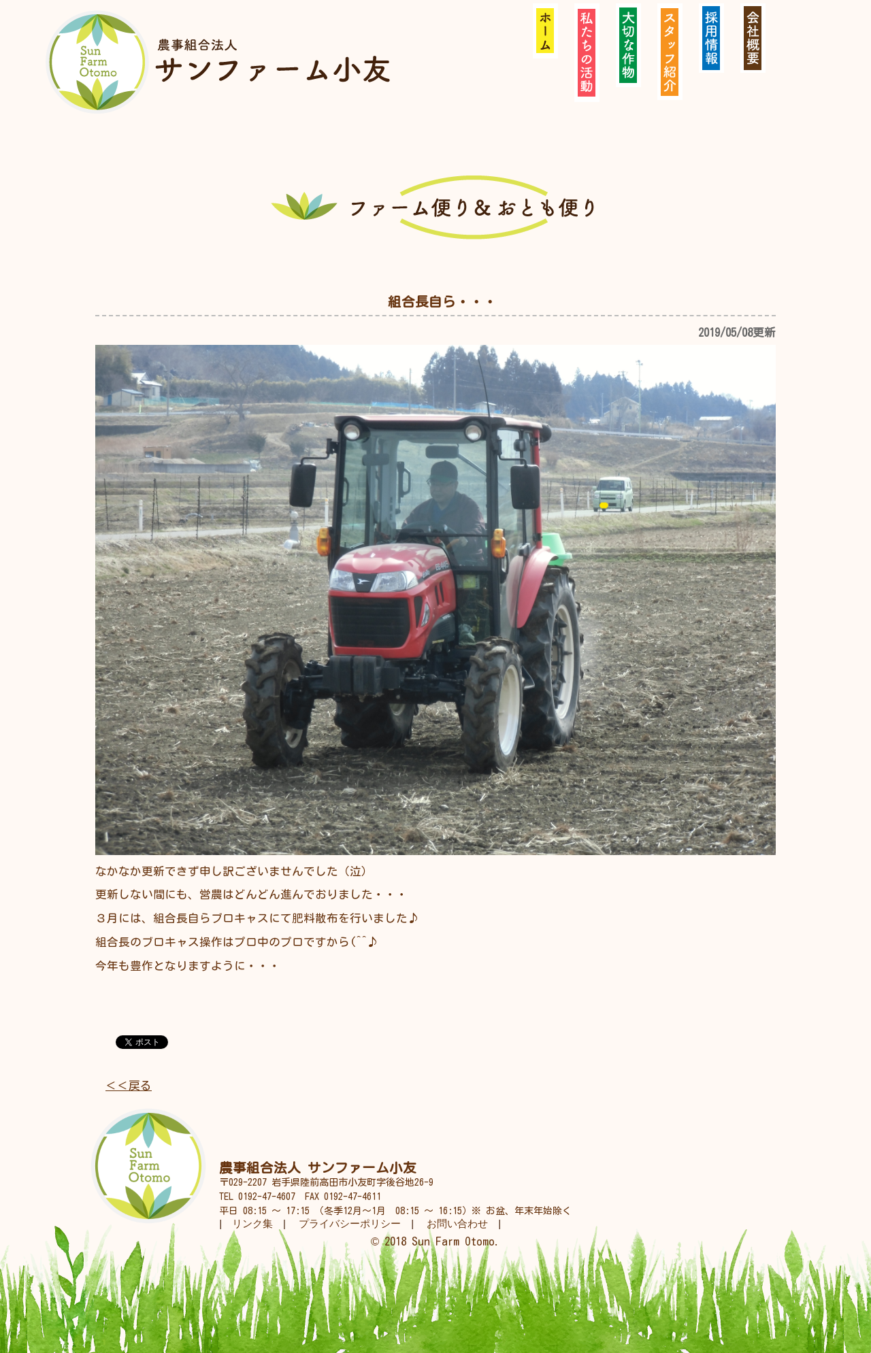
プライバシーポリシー (350, 1223)
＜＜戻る (128, 1085)
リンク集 (252, 1223)
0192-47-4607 (266, 1196)
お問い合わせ (457, 1223)
